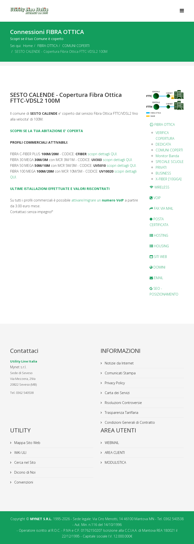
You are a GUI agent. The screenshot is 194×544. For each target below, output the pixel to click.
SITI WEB (158, 256)
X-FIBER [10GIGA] (168, 179)
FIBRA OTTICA (47, 45)
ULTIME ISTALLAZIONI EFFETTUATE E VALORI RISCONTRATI (60, 188)
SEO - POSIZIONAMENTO (164, 291)
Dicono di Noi (24, 472)
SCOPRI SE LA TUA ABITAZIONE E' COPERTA (46, 130)
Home (28, 45)
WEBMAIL (111, 442)
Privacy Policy (114, 383)
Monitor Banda (167, 156)
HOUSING (159, 246)
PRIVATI (161, 167)
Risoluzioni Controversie (123, 402)
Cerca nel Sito (24, 462)
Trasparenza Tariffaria (121, 412)
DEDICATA (163, 144)
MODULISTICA (115, 462)
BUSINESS (163, 173)
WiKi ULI (19, 452)
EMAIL (156, 277)
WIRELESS (159, 187)
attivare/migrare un (97, 200)
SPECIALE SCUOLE (170, 161)
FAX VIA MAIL (161, 208)
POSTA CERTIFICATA (159, 222)
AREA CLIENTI (114, 452)
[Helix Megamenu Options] (182, 10)
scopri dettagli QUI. (102, 154)
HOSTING (159, 235)
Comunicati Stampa (120, 373)
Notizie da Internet (119, 363)
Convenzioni (23, 482)
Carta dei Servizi (117, 392)
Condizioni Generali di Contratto (129, 422)
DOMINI (157, 267)
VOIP (155, 197)
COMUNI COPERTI (76, 45)
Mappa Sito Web (26, 442)
